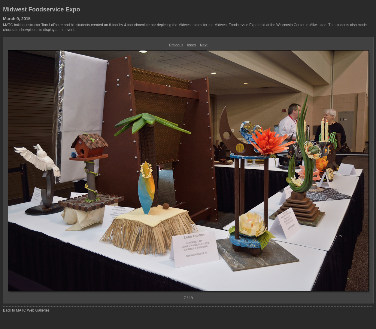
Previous (176, 45)
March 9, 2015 (17, 18)
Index (191, 45)
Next (204, 45)
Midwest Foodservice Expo (41, 9)
